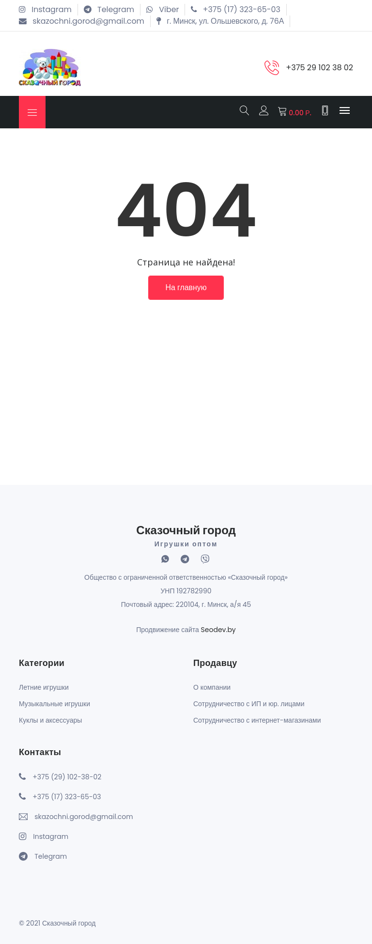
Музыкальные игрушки (54, 703)
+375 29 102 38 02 (319, 67)
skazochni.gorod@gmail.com (83, 816)
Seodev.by (218, 629)
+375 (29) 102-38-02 (66, 776)
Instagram (50, 836)
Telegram (50, 856)
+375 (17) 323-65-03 (66, 796)
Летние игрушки (44, 687)
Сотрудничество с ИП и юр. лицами (249, 703)
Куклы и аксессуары (50, 720)
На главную (186, 288)
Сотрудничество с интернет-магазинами (257, 720)
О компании (212, 687)
